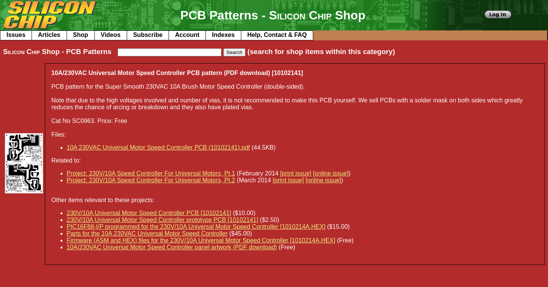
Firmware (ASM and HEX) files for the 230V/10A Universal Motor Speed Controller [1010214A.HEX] (201, 240)
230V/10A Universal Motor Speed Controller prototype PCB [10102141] (162, 220)
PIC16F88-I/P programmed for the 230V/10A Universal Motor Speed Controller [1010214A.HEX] (196, 226)
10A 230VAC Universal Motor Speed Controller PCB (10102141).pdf (158, 147)
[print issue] (295, 173)
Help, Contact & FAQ (277, 35)
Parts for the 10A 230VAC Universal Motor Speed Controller (147, 233)
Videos (111, 35)
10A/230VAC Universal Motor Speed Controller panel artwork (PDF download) (172, 247)
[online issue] (330, 173)
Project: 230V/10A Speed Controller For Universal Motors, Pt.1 (151, 173)
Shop (80, 35)
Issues (15, 35)
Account (187, 35)
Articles (49, 35)
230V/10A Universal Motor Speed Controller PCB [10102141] (149, 213)
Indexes (223, 35)
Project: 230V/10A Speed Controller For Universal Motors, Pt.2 (151, 180)
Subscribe (147, 35)
